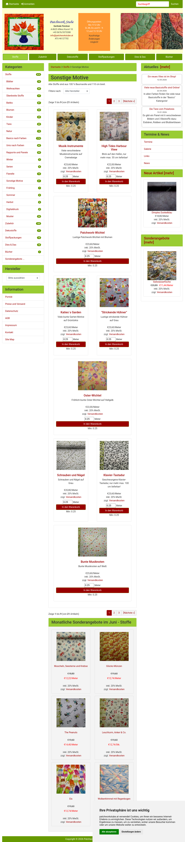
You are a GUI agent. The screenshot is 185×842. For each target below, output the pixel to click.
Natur (23, 131)
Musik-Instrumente (71, 146)
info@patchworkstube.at (61, 35)
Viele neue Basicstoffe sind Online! (162, 87)
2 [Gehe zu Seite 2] (114, 101)
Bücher (169, 56)
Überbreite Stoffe (23, 95)
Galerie (147, 149)
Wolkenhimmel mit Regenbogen (114, 798)
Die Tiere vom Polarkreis (161, 109)
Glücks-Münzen (114, 666)
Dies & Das (140, 56)
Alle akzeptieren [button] (109, 832)
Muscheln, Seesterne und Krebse (71, 666)
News (147, 163)
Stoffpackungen (106, 56)
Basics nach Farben (23, 138)
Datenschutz (11, 311)
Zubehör (42, 56)
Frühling (23, 188)
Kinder (23, 117)
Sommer (23, 195)
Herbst (23, 202)
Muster (23, 216)
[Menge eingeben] (67, 176)
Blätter (23, 81)
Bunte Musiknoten (92, 561)
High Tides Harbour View (114, 147)
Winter (23, 159)
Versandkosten (73, 171)
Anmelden (28, 4)
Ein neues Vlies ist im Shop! (162, 76)
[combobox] (152, 4)
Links (146, 156)
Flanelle (23, 173)
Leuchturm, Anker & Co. (114, 732)
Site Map (9, 339)
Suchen (174, 4)
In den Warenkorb (71, 181)
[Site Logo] (24, 32)
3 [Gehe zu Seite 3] (119, 101)
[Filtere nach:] (76, 91)
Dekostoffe (72, 56)
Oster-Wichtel (92, 395)
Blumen (23, 109)
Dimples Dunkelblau (161, 198)
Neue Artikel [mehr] (159, 173)
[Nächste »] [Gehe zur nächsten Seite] (129, 101)
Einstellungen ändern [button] (131, 832)
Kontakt (9, 332)
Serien (23, 166)
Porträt (8, 296)
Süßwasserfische (161, 267)
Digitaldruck (23, 209)
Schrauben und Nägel (71, 475)
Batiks (23, 102)
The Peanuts (70, 732)
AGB (7, 318)
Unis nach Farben (23, 145)
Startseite (12, 4)
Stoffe (15, 56)
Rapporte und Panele (23, 152)
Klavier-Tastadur (114, 475)
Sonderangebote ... (15, 259)
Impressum (11, 325)
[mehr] (165, 67)
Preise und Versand (15, 304)
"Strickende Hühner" (114, 312)
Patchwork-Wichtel (92, 232)
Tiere (23, 124)
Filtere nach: (55, 91)
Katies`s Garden (71, 312)
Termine (148, 142)
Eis (70, 798)
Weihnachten (23, 88)
